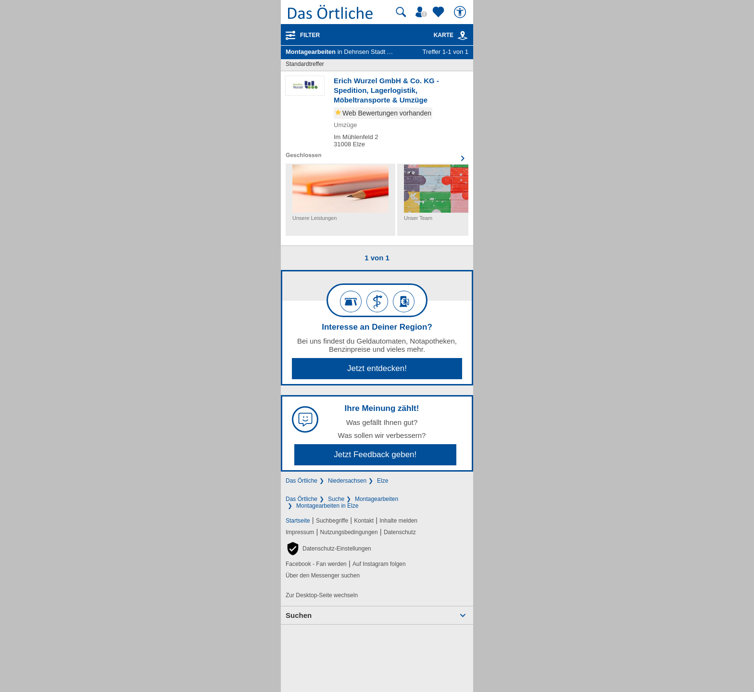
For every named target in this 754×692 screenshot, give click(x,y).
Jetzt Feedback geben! (375, 454)
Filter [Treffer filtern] (310, 35)
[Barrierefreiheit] (461, 12)
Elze (382, 480)
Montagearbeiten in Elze (327, 505)
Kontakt (364, 520)
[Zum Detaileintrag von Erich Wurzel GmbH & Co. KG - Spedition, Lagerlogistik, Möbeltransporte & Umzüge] (377, 117)
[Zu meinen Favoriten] (439, 12)
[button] (328, 548)
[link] (462, 35)
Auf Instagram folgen (379, 564)
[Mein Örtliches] (422, 12)
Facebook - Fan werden (316, 564)
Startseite (298, 520)
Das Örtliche (301, 480)
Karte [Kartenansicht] (451, 35)
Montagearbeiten (376, 499)
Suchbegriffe (332, 520)
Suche (336, 499)
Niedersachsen (347, 480)
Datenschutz (400, 532)
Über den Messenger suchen (323, 575)
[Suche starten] (401, 12)
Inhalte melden (398, 520)
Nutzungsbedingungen (349, 532)
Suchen (299, 615)
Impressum (300, 532)
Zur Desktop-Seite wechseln (322, 595)
